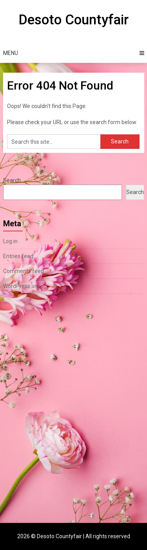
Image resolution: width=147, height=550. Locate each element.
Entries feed (18, 256)
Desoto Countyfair (73, 20)
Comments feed (23, 271)
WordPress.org (21, 286)
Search (12, 180)
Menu (10, 53)
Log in (10, 241)
